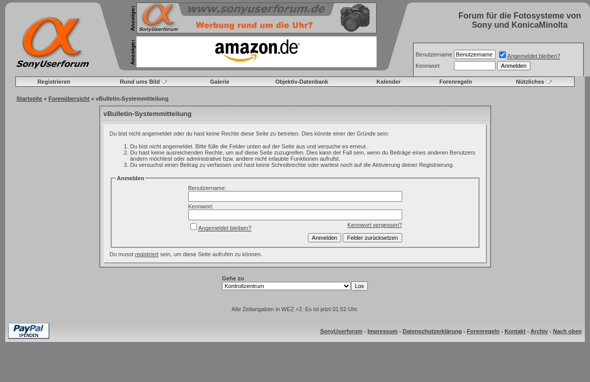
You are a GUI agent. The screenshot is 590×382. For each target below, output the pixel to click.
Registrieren (53, 82)
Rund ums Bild (140, 82)
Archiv (539, 331)
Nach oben (567, 331)
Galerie (219, 82)
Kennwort (427, 66)
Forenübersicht (68, 99)
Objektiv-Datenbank (301, 82)
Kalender (389, 82)
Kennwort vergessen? (374, 225)
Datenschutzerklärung (432, 331)
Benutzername (434, 54)
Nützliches (530, 82)
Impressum (382, 331)
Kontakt (514, 331)
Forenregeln (455, 82)
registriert (147, 254)
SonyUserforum (341, 331)
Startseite (29, 99)
